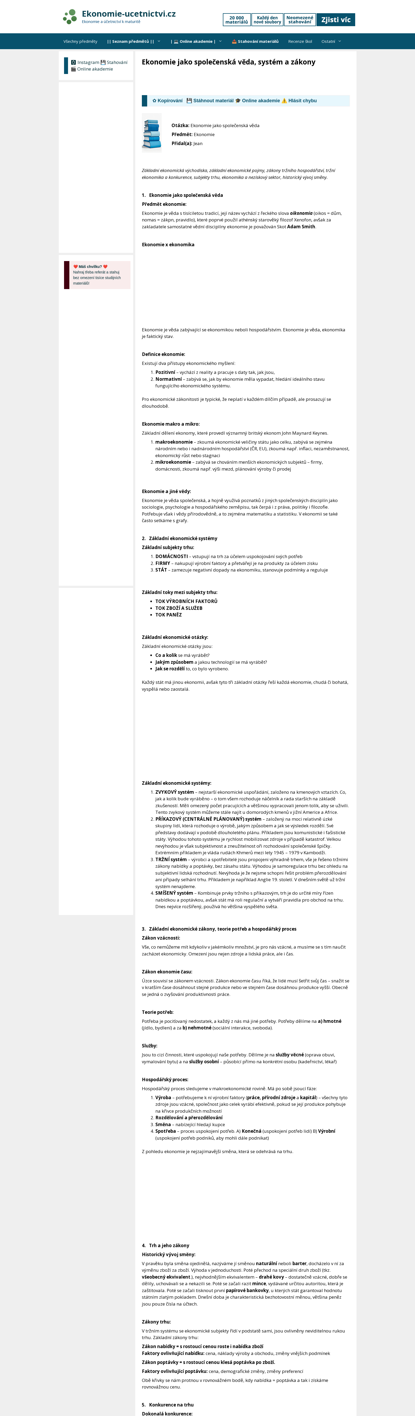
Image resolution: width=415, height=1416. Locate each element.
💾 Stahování (114, 62)
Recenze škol (300, 41)
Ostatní (334, 41)
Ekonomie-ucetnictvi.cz (129, 13)
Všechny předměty (80, 41)
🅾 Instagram (85, 62)
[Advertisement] (238, 81)
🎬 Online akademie (92, 69)
